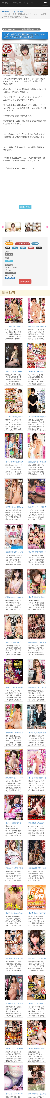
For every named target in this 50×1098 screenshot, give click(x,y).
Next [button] (46, 227)
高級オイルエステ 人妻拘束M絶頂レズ (19, 1049)
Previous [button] (3, 227)
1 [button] (11, 235)
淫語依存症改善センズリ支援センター (19, 552)
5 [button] (27, 235)
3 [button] (19, 235)
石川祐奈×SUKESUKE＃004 (15, 597)
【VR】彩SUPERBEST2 (37, 913)
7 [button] (35, 235)
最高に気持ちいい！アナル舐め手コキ (19, 778)
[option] (15, 227)
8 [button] (39, 235)
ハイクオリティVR (19, 12)
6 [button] (31, 235)
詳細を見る (25, 207)
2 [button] (15, 235)
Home (5, 12)
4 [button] (23, 235)
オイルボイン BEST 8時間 (14, 958)
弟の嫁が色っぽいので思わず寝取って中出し (21, 1003)
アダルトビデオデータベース (17, 3)
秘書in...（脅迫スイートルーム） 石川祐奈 (20, 371)
